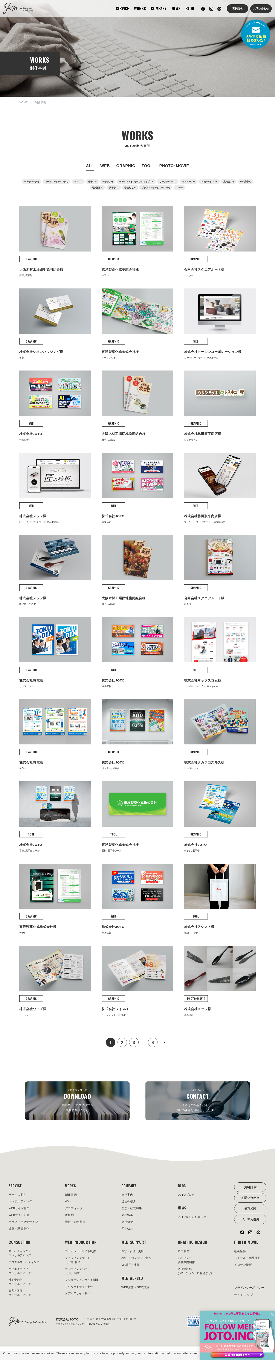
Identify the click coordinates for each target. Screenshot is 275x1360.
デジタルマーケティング (24, 1262)
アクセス (127, 1228)
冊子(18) (92, 181)
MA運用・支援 (130, 1265)
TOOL (147, 166)
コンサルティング (20, 1201)
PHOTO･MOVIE (174, 166)
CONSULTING (20, 1242)
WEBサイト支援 (19, 1215)
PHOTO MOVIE (246, 1242)
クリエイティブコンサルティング (20, 1271)
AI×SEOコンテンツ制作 (136, 1258)
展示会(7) (113, 187)
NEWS (176, 8)
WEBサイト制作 (19, 1208)
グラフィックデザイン (23, 1222)
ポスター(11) (188, 181)
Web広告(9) (245, 181)
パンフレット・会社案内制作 (187, 1260)
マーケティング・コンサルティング (20, 1254)
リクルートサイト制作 (79, 1287)
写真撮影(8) (97, 187)
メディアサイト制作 (77, 1293)
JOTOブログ (186, 1195)
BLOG (189, 8)
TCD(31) (78, 181)
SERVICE (122, 8)
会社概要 (127, 1222)
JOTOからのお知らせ (192, 1217)
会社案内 (127, 1195)
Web (68, 1201)
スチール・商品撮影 (247, 1258)
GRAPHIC (125, 166)
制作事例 (71, 1195)
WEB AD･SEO (132, 1278)
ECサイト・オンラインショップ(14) (136, 181)
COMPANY (159, 8)
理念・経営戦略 (131, 1208)
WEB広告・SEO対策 (135, 1287)
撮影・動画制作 (19, 1228)
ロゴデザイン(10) (209, 181)
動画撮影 (240, 1251)
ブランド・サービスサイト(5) (156, 187)
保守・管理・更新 (132, 1251)
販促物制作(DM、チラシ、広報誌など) (195, 1271)
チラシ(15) (107, 181)
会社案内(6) (130, 187)
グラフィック (74, 1208)
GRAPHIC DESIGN (192, 1242)
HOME (23, 102)
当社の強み (128, 1201)
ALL (90, 166)
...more (179, 187)
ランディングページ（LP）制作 (77, 1271)
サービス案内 (17, 1195)
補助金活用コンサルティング (20, 1282)
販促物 (69, 1215)
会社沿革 (127, 1215)
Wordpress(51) (31, 181)
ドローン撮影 (243, 1265)
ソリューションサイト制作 (82, 1280)
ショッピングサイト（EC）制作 (77, 1260)
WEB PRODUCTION (81, 1242)
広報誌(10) (228, 181)
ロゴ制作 (184, 1251)
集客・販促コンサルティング (20, 1293)
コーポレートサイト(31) (56, 181)
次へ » (164, 1042)
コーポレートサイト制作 (80, 1251)
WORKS (140, 8)
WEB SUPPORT (134, 1242)
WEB (105, 166)
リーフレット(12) (167, 181)
